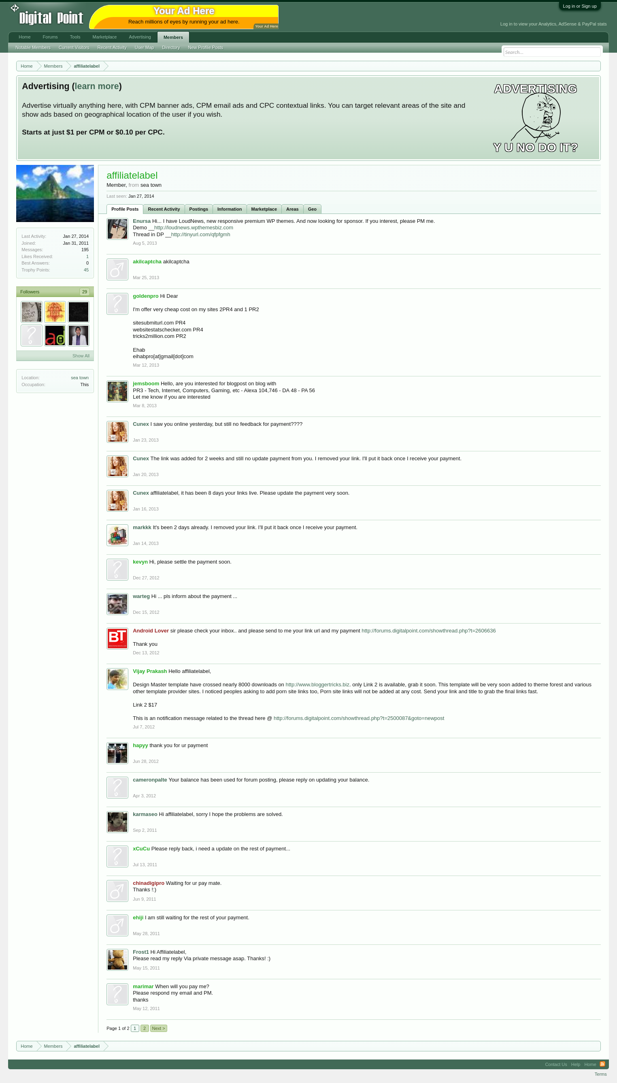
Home (24, 36)
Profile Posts (124, 209)
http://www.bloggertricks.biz (317, 684)
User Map (144, 47)
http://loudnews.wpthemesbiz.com (193, 227)
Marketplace (264, 209)
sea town (80, 377)
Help (576, 1064)
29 (84, 291)
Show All (80, 355)
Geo (312, 209)
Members (173, 37)
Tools (75, 36)
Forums (50, 36)
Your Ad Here (266, 26)
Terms (601, 1074)
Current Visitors (74, 47)
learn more (97, 86)
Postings (198, 209)
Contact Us (556, 1064)
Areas (292, 209)
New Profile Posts (205, 47)
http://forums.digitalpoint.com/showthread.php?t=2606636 (429, 631)
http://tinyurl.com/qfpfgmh (200, 234)
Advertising (140, 36)
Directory (171, 47)
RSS (602, 1064)
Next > (158, 1028)
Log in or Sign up (580, 6)
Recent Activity (164, 209)
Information (229, 209)
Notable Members (33, 47)
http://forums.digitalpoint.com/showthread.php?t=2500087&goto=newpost (359, 718)
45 (86, 269)
